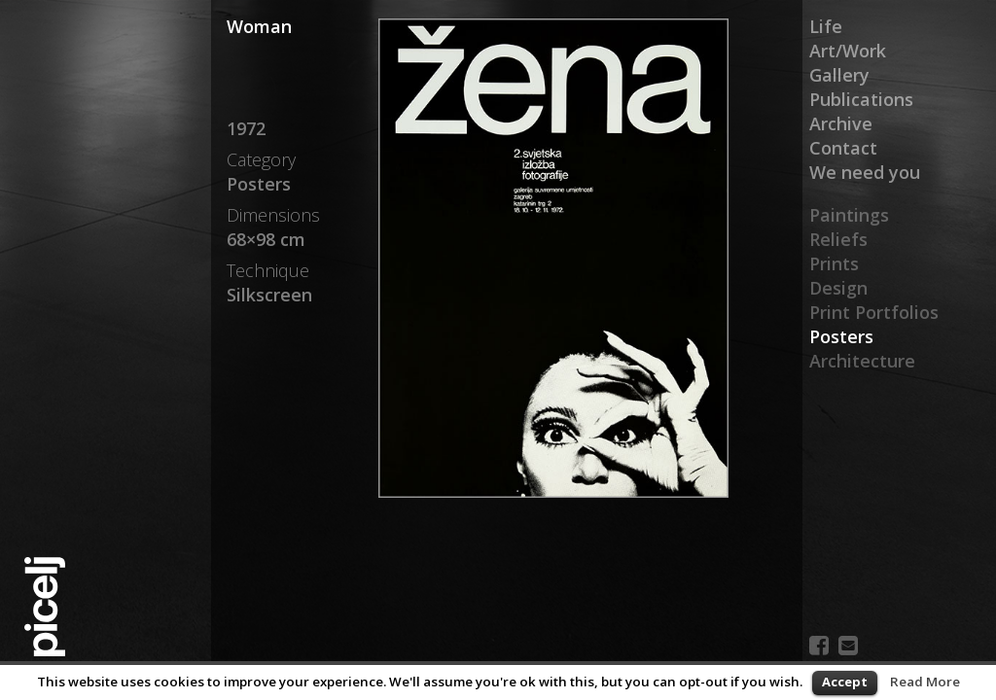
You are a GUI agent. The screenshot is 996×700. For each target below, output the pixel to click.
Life (825, 26)
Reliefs (838, 239)
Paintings (849, 215)
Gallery (839, 75)
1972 (246, 128)
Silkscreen (269, 294)
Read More (925, 681)
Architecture (862, 360)
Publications (861, 99)
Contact (843, 147)
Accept (845, 681)
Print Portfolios (874, 312)
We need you (864, 172)
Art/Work (847, 50)
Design (838, 287)
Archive (840, 123)
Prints (834, 263)
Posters (841, 336)
